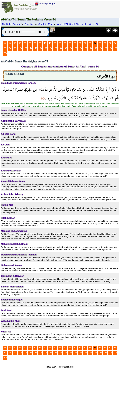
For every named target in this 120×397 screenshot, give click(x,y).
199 (115, 48)
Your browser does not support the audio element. (25, 32)
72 (85, 43)
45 (50, 43)
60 (65, 43)
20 (25, 43)
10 (15, 43)
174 (90, 48)
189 (105, 48)
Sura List (29, 24)
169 (85, 48)
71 (80, 43)
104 (20, 48)
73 (90, 43)
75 (100, 43)
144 (60, 48)
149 (65, 48)
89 (5, 48)
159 (75, 48)
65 (70, 43)
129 (45, 48)
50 (55, 43)
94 (10, 48)
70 (75, 43)
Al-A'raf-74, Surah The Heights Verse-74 (77, 24)
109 (25, 48)
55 (60, 43)
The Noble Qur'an (11, 24)
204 (5, 53)
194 (110, 48)
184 (100, 48)
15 (20, 43)
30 (35, 43)
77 (110, 43)
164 (80, 48)
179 (95, 48)
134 (50, 48)
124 (40, 48)
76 (105, 43)
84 (115, 43)
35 (40, 43)
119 (35, 48)
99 (15, 48)
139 (55, 48)
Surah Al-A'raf (45, 24)
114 (30, 48)
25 (30, 43)
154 (70, 48)
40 (45, 43)
